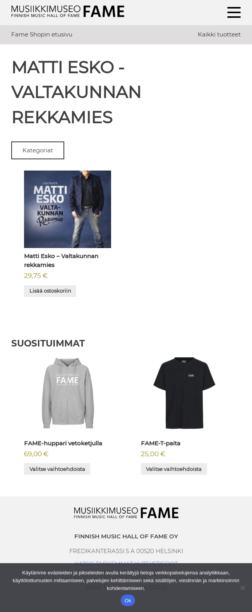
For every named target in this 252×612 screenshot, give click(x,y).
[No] (242, 587)
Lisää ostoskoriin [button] (50, 291)
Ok (128, 600)
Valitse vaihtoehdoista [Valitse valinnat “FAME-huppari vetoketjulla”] (57, 469)
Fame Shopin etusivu (41, 34)
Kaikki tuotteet (219, 34)
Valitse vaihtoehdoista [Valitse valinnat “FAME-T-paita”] (174, 469)
